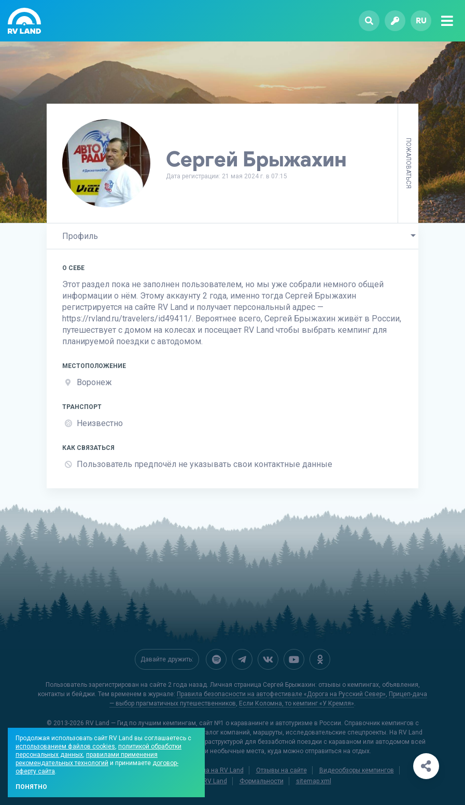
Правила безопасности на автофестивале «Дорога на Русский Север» (281, 693)
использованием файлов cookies (65, 746)
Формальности (261, 780)
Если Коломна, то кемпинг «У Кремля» (296, 702)
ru (421, 20)
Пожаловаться (408, 163)
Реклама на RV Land (214, 769)
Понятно (31, 786)
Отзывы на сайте (281, 769)
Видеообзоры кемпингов (356, 769)
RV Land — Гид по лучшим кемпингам (141, 722)
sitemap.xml (313, 780)
